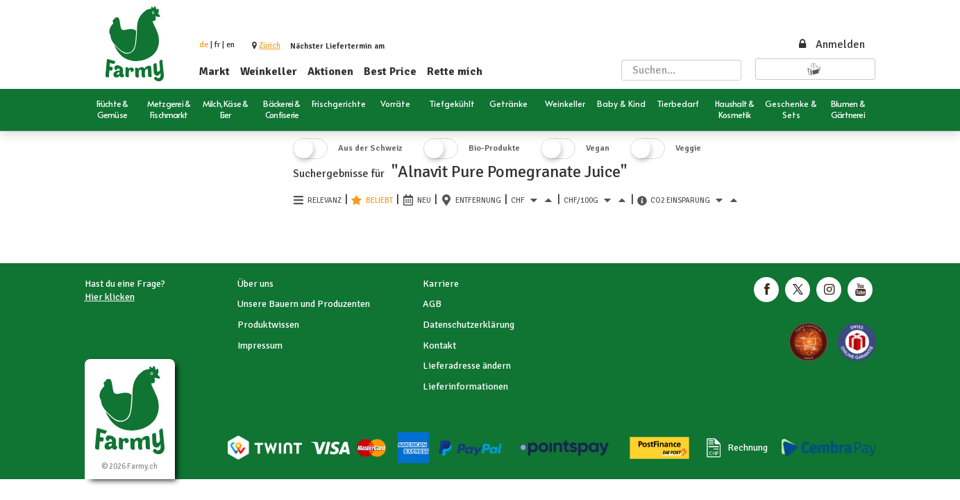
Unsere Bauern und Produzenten (303, 304)
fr (217, 45)
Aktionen (330, 71)
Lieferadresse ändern (467, 366)
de (203, 45)
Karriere (441, 284)
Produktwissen (268, 325)
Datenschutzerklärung (468, 325)
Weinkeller (268, 71)
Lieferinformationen (465, 386)
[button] (269, 45)
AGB (432, 304)
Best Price (390, 71)
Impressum (260, 345)
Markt (214, 71)
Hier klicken (110, 297)
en (230, 45)
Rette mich (454, 71)
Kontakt (439, 345)
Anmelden (831, 44)
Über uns (255, 284)
